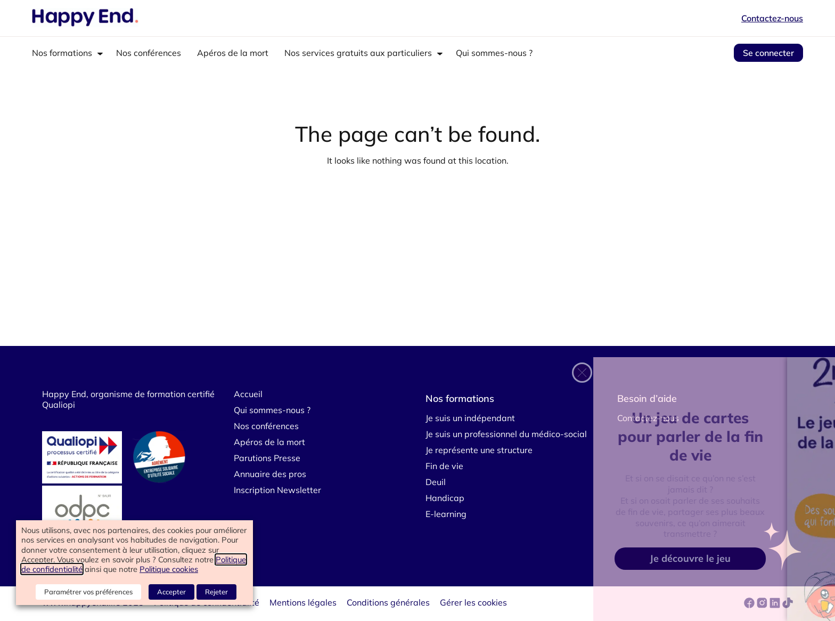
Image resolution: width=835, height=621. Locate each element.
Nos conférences (148, 52)
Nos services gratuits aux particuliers (358, 52)
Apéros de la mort (232, 52)
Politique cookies (169, 569)
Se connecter (768, 52)
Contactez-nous (772, 18)
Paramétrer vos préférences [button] (88, 591)
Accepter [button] (171, 591)
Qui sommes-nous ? (494, 52)
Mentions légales (303, 602)
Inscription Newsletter (277, 490)
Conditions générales (388, 602)
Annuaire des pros (270, 474)
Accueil (248, 394)
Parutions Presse (267, 458)
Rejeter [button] (216, 591)
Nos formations (62, 52)
